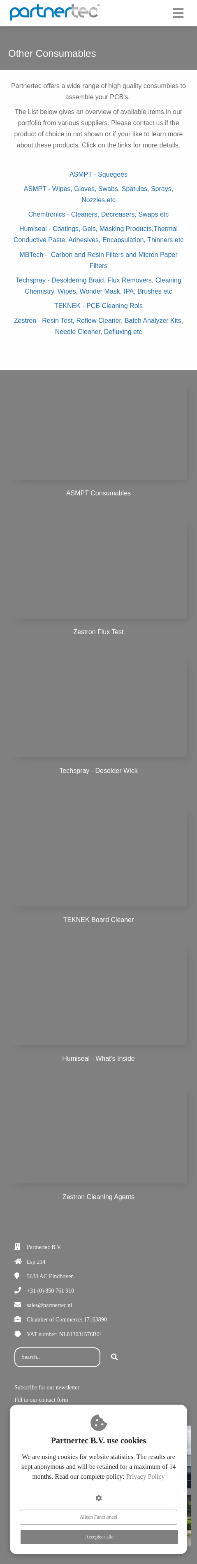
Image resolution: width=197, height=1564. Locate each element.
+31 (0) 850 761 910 (50, 1291)
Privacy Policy (145, 1476)
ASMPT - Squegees (98, 174)
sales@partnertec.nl (49, 1305)
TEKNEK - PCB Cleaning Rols (98, 305)
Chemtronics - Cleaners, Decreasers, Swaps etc (98, 214)
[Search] (114, 1357)
